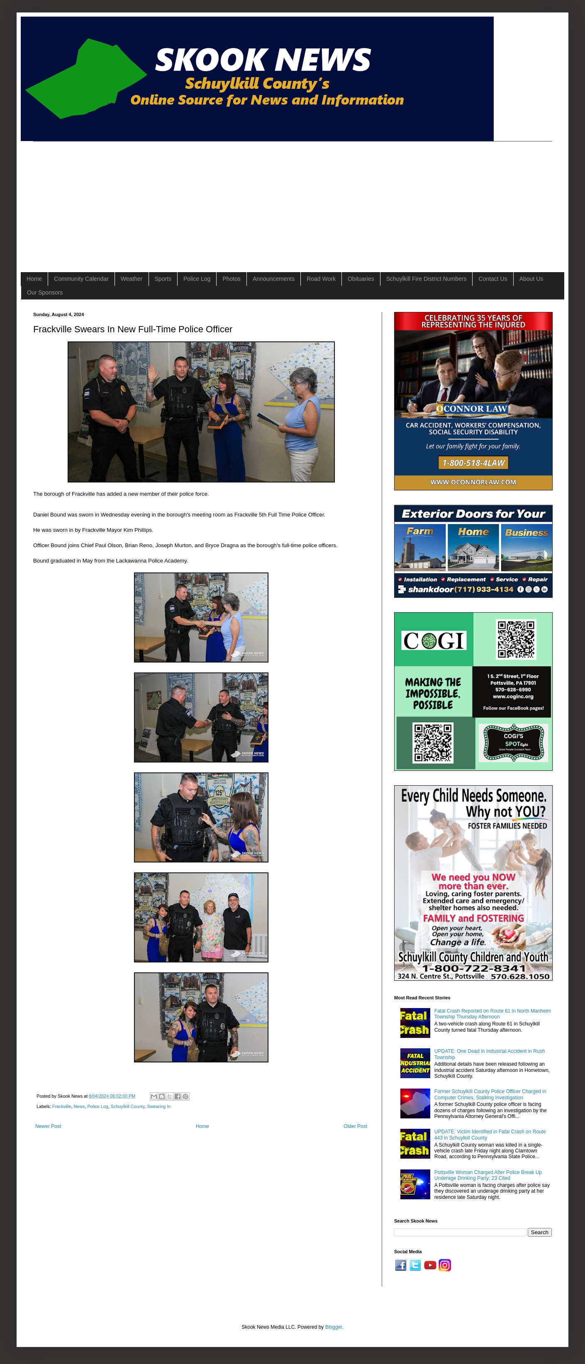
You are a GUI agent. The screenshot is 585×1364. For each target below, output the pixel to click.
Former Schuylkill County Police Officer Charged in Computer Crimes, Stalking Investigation (490, 1094)
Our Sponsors (45, 292)
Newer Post (48, 1126)
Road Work (321, 278)
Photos (231, 278)
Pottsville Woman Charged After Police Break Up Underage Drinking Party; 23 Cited (488, 1175)
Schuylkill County (127, 1106)
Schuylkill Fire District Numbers (426, 278)
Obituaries (361, 278)
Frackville (61, 1106)
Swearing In (159, 1106)
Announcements (274, 278)
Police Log (196, 278)
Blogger (333, 1327)
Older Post (355, 1126)
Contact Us (492, 278)
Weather (132, 278)
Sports (163, 278)
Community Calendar (81, 278)
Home (34, 278)
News (79, 1106)
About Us (531, 278)
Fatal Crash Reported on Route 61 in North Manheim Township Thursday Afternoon (492, 1014)
